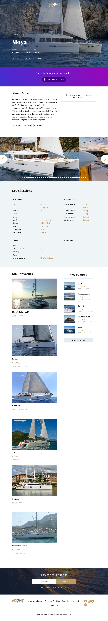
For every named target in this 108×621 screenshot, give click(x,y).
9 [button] (39, 177)
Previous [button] (3, 159)
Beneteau (15, 553)
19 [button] (60, 177)
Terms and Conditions (52, 601)
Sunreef (14, 502)
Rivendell (16, 405)
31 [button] (85, 177)
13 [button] (47, 177)
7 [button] (35, 177)
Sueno (15, 359)
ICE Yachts (15, 366)
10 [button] (41, 177)
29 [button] (81, 177)
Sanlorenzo (81, 311)
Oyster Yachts (16, 409)
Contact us (54, 605)
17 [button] (56, 177)
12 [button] (45, 177)
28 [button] (79, 177)
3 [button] (27, 177)
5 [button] (31, 177)
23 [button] (68, 177)
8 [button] (37, 177)
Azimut (79, 288)
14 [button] (50, 177)
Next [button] (104, 159)
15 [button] (52, 177)
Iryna (80, 327)
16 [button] (54, 177)
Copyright (65, 601)
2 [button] (24, 177)
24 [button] (70, 177)
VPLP (13, 460)
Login (93, 5)
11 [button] (43, 177)
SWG (80, 283)
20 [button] (62, 177)
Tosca (15, 452)
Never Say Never (19, 545)
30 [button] (83, 177)
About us (39, 601)
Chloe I (81, 306)
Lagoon (15, 52)
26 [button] (75, 177)
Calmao (15, 499)
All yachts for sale (78, 340)
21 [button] (64, 177)
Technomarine (84, 294)
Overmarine (81, 299)
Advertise (31, 601)
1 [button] (22, 177)
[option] (39, 159)
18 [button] (58, 177)
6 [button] (33, 177)
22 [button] (66, 177)
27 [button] (77, 177)
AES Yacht (80, 322)
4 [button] (29, 177)
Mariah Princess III (20, 312)
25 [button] (73, 177)
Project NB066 (84, 316)
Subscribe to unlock (55, 79)
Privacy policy (75, 601)
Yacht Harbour (55, 5)
